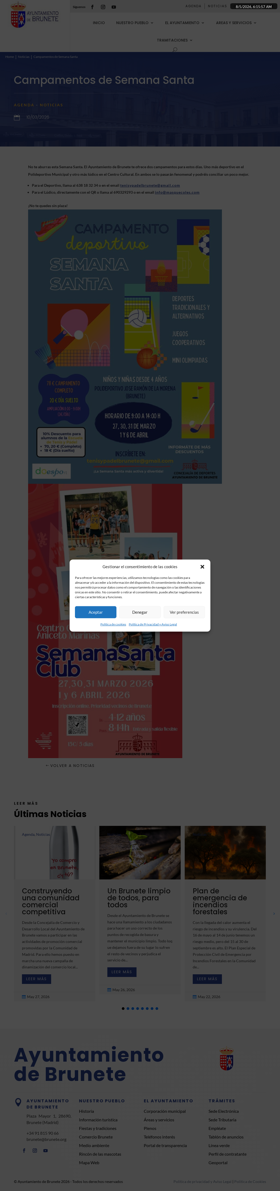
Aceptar (96, 612)
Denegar (139, 612)
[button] (202, 567)
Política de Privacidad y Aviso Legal (153, 624)
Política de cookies (113, 624)
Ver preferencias (184, 612)
